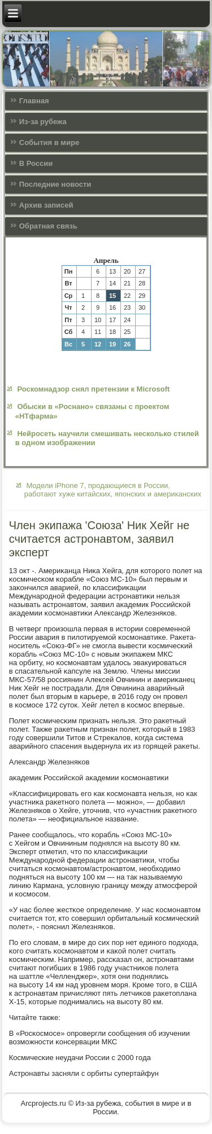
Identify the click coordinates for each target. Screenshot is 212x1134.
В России (36, 163)
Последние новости (55, 184)
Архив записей (46, 205)
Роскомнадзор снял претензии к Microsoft (93, 389)
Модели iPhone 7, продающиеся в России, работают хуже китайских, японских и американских (112, 489)
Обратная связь (48, 226)
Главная (34, 100)
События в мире (49, 142)
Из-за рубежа (43, 121)
